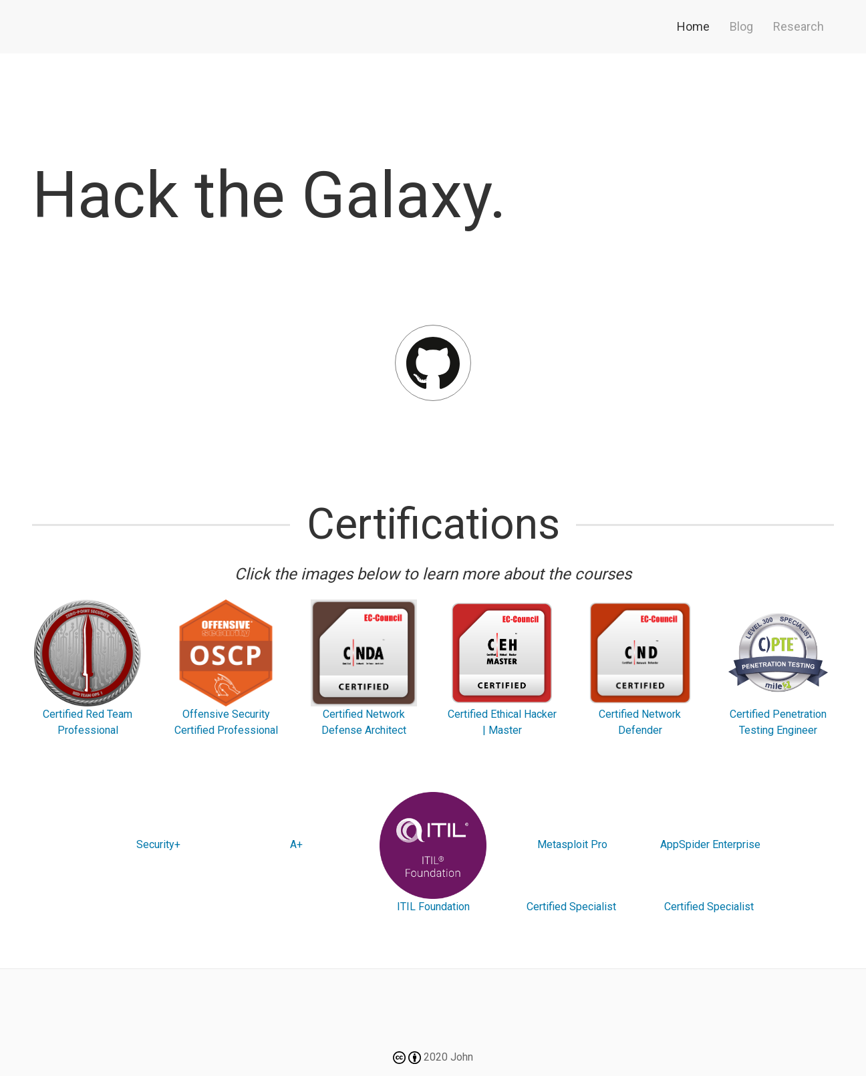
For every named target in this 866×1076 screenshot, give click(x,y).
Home (693, 26)
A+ (295, 844)
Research (798, 26)
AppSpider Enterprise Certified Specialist (709, 875)
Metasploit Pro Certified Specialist (571, 875)
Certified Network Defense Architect (364, 667)
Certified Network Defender (640, 667)
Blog (741, 26)
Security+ (157, 844)
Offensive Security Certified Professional (225, 667)
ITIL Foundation (433, 852)
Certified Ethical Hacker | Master (502, 667)
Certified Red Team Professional (87, 667)
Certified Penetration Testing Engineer (778, 667)
